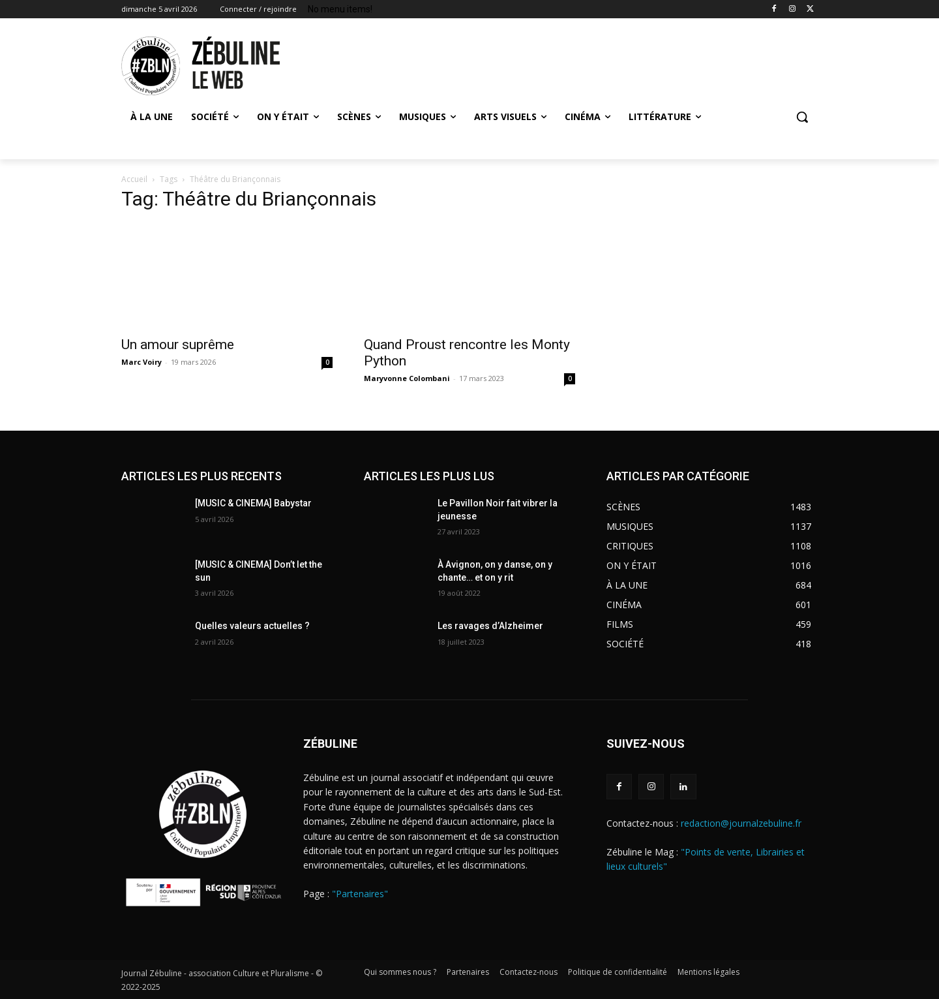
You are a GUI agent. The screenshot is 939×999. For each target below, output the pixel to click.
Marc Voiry (141, 362)
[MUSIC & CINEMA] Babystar (253, 503)
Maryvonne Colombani (407, 378)
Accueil (134, 179)
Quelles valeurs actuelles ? (253, 626)
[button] (802, 116)
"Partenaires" (360, 893)
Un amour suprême (177, 344)
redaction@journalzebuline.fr (741, 823)
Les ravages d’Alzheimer (490, 626)
